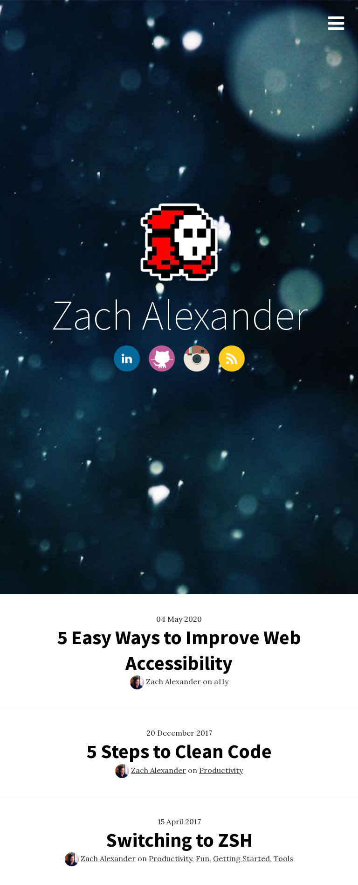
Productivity (221, 770)
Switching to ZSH (179, 840)
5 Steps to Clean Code (179, 751)
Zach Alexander (173, 681)
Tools (283, 858)
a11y (221, 681)
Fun (202, 858)
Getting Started (241, 858)
